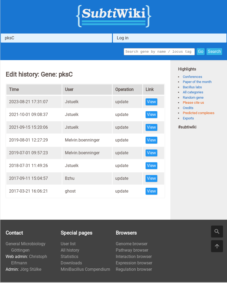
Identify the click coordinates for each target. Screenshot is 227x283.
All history (70, 250)
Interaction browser (134, 257)
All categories (193, 93)
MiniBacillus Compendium (85, 270)
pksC (9, 37)
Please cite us (193, 103)
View (151, 102)
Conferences (192, 78)
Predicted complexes (198, 114)
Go (200, 52)
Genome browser (131, 244)
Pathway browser (132, 250)
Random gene (193, 98)
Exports (188, 119)
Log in (123, 37)
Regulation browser (134, 270)
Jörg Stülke (30, 270)
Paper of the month (197, 83)
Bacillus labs (192, 88)
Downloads (71, 263)
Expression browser (134, 263)
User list (68, 244)
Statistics (69, 257)
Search (214, 52)
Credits (188, 109)
